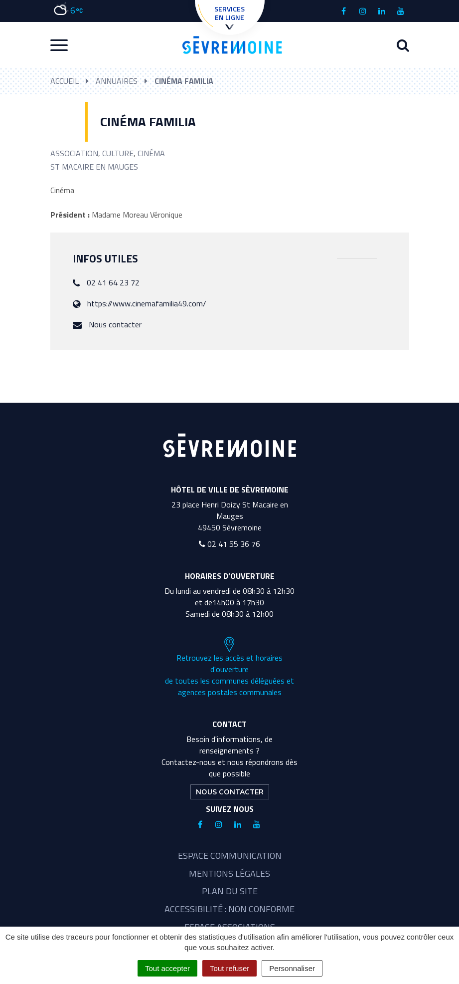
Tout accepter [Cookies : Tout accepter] (167, 968)
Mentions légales (229, 873)
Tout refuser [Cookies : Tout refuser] (229, 968)
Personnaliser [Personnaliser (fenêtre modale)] (292, 968)
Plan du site (230, 891)
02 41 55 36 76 (229, 544)
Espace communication (230, 855)
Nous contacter (115, 324)
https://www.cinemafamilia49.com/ (146, 303)
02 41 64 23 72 (113, 282)
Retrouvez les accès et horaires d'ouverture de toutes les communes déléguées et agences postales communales (229, 667)
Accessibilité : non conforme (229, 909)
